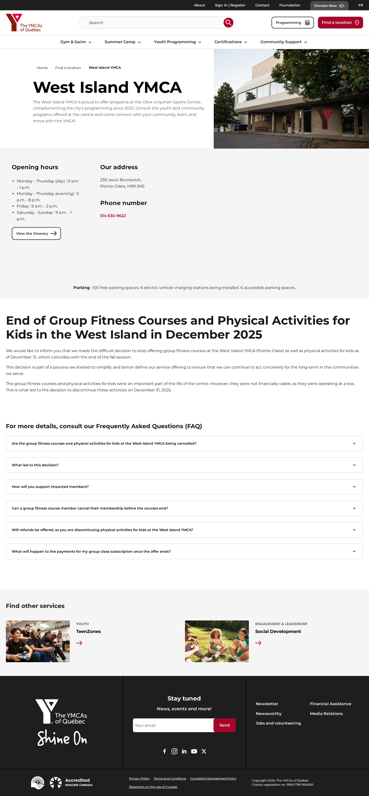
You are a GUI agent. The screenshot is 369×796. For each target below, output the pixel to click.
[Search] (155, 22)
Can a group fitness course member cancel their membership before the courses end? (184, 508)
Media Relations (326, 713)
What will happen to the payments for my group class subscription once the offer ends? (184, 551)
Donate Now (329, 5)
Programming (293, 22)
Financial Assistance (330, 703)
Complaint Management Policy (213, 778)
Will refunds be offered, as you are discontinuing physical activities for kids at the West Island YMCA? (184, 530)
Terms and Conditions (170, 778)
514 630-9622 (113, 215)
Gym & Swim (76, 42)
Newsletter (267, 703)
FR (360, 5)
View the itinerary (36, 233)
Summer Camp (123, 42)
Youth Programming (178, 42)
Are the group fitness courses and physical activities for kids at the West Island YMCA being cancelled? (184, 443)
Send (224, 725)
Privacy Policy (139, 778)
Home (42, 67)
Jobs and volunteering (278, 723)
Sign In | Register (230, 5)
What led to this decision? (184, 465)
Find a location (340, 22)
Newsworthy (269, 713)
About (199, 5)
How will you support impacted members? (184, 487)
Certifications (231, 42)
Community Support (284, 42)
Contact (262, 5)
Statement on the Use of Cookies (153, 787)
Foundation (289, 5)
